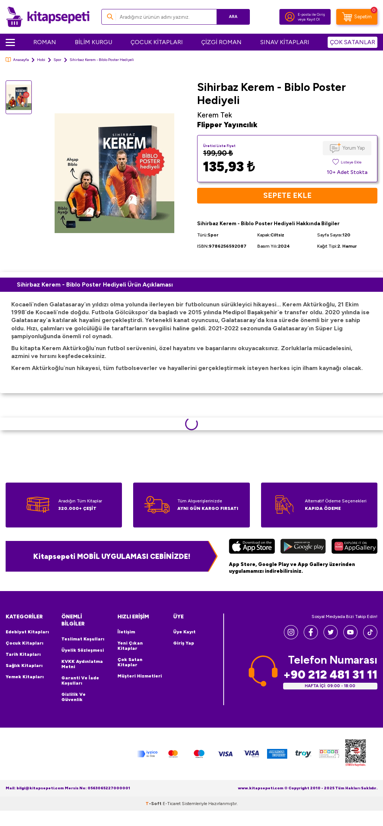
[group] (114, 173)
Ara (233, 16)
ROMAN (44, 42)
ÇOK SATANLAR (352, 42)
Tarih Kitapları (23, 654)
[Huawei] (354, 547)
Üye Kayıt (184, 631)
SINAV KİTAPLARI (284, 42)
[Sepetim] (357, 17)
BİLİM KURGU (93, 42)
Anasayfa (17, 59)
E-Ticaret (172, 803)
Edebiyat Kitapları (27, 631)
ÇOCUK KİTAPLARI (157, 42)
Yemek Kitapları (25, 676)
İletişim (126, 631)
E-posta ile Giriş (311, 14)
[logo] (48, 17)
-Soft (154, 803)
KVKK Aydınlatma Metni (82, 664)
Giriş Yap (183, 643)
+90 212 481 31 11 (330, 675)
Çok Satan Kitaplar (130, 662)
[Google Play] (303, 547)
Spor (57, 59)
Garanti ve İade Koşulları (80, 680)
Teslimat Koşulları (82, 639)
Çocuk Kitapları (24, 643)
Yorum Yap (354, 148)
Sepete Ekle (287, 195)
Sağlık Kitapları (24, 665)
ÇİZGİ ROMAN (221, 42)
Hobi (41, 59)
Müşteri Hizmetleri (139, 676)
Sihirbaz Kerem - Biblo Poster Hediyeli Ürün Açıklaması (95, 284)
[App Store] (252, 547)
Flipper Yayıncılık (227, 124)
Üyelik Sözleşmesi (82, 650)
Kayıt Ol (313, 19)
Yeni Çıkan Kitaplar (130, 645)
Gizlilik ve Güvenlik (73, 697)
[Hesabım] (290, 17)
